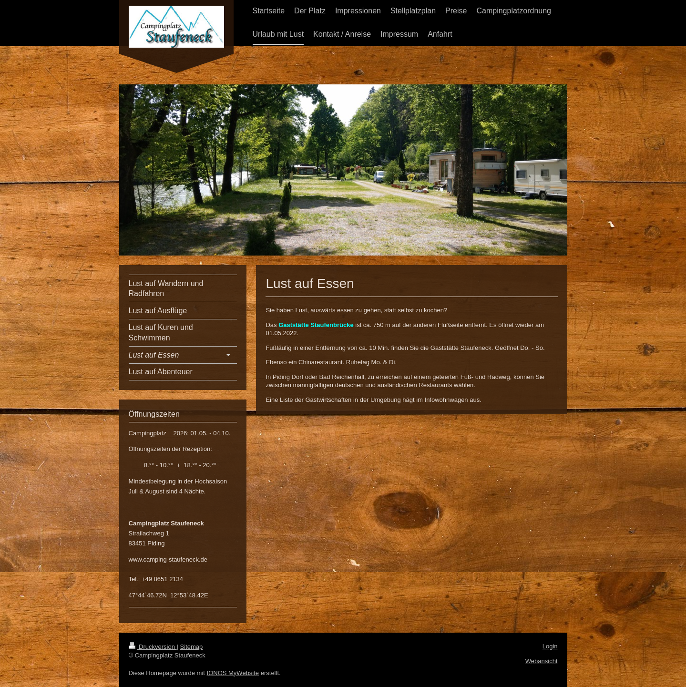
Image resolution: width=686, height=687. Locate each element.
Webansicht (541, 661)
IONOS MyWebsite (233, 673)
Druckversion (153, 646)
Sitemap (191, 646)
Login (550, 646)
